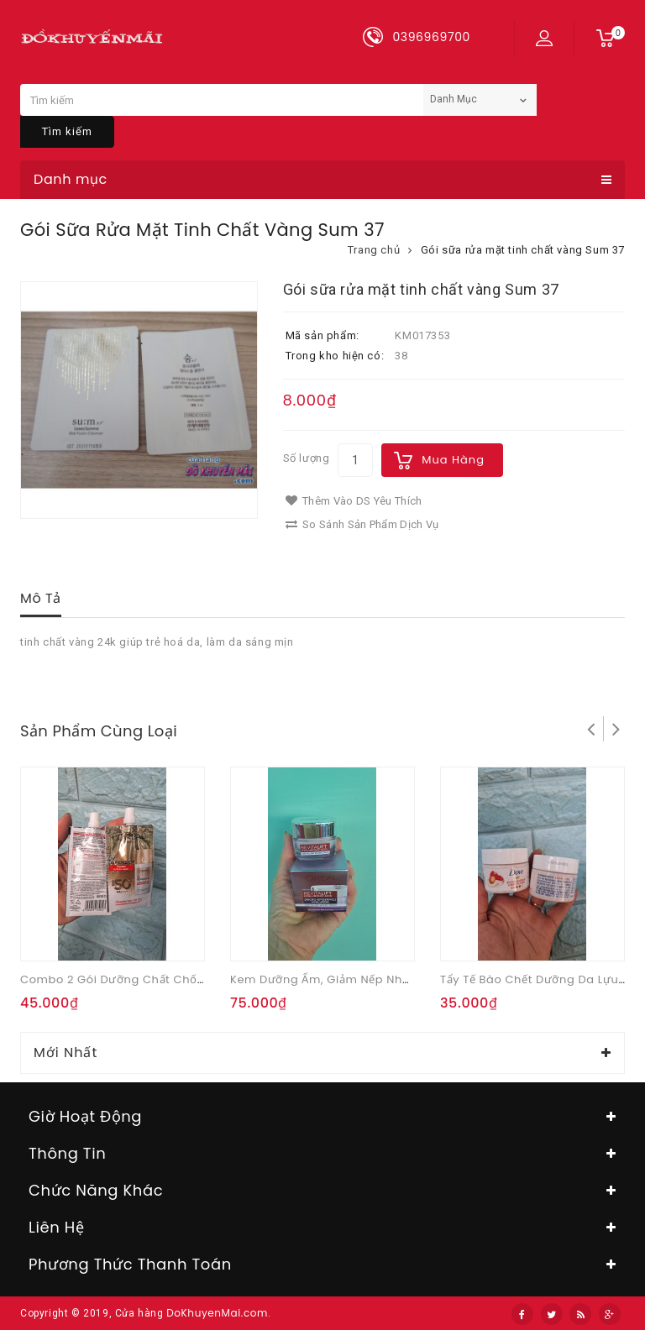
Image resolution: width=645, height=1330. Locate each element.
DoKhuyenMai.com (217, 1313)
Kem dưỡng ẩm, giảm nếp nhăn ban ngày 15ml (368, 979)
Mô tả (40, 598)
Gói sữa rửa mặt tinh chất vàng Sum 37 (523, 249)
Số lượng (306, 458)
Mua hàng (453, 460)
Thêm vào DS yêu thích (354, 501)
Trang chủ (374, 249)
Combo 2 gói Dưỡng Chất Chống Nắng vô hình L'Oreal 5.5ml (196, 979)
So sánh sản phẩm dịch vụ (362, 524)
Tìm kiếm (67, 131)
